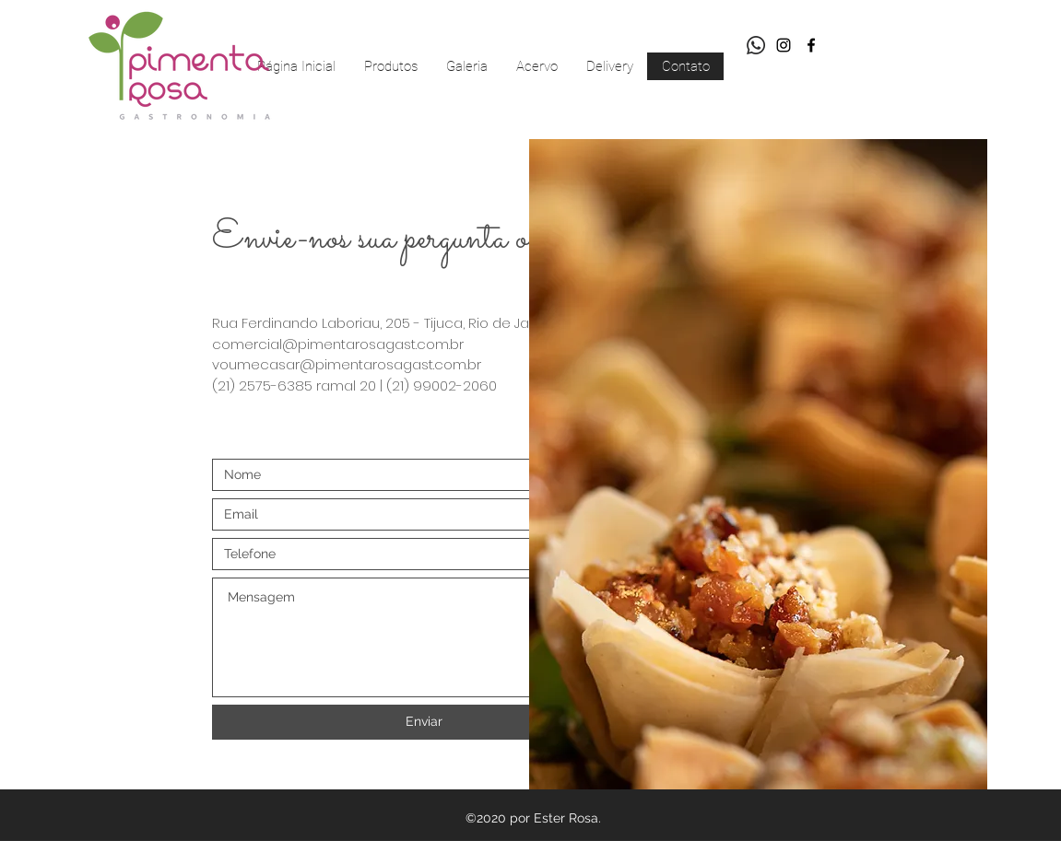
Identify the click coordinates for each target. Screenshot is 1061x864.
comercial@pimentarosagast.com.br (338, 344)
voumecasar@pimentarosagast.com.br (346, 364)
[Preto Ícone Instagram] (783, 45)
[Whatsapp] (756, 45)
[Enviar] (424, 722)
